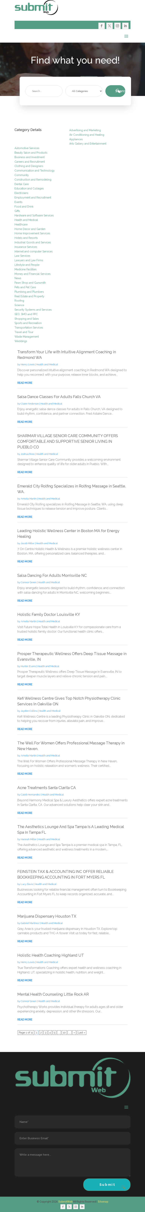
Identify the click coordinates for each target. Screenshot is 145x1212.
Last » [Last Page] (81, 1032)
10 (64, 1032)
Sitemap (103, 1201)
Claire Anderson (30, 403)
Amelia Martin (29, 498)
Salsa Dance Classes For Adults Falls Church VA (59, 397)
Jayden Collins (29, 710)
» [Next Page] (74, 1032)
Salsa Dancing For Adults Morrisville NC (52, 575)
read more (24, 382)
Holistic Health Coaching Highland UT (50, 955)
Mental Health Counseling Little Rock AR (53, 994)
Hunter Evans (28, 666)
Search (120, 91)
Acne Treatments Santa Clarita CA (46, 787)
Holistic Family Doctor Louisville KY (48, 614)
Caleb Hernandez (30, 794)
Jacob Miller (27, 543)
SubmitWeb (65, 1201)
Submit (107, 1185)
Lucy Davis (27, 884)
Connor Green (28, 582)
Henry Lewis (28, 364)
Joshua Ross (28, 454)
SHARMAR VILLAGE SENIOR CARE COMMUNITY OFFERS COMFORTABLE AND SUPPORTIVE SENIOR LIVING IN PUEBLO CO (67, 441)
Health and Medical (47, 364)
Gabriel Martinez (30, 923)
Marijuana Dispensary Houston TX (46, 916)
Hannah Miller (29, 839)
